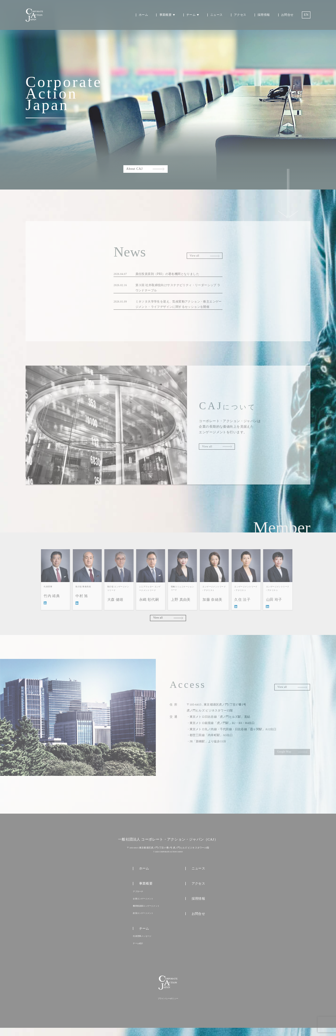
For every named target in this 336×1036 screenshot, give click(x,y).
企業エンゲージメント (143, 903)
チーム (191, 14)
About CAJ (134, 168)
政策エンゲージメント (143, 918)
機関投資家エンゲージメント (146, 911)
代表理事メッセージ (142, 942)
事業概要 (165, 14)
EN (306, 14)
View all (158, 620)
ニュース (216, 14)
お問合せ (287, 14)
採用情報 (264, 14)
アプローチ (138, 895)
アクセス (240, 14)
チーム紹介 (138, 950)
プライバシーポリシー (168, 1007)
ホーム (143, 14)
